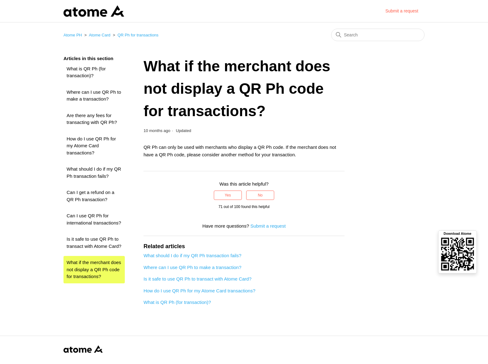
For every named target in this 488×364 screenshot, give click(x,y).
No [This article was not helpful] (260, 195)
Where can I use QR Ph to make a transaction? (94, 95)
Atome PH (72, 35)
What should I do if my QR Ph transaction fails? (94, 172)
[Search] (378, 35)
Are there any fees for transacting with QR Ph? (92, 119)
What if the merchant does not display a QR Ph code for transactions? (94, 269)
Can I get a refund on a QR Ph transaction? (90, 196)
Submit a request (401, 10)
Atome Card (99, 35)
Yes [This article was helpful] (228, 195)
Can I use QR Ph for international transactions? (94, 219)
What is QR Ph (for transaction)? (86, 72)
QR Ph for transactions (138, 35)
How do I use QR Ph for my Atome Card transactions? (91, 145)
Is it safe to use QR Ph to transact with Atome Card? (94, 242)
